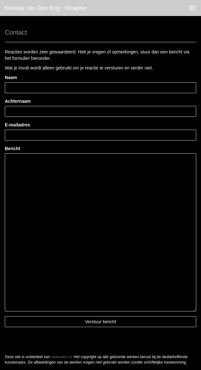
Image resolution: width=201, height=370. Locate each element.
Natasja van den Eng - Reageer (46, 8)
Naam (11, 77)
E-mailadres (17, 124)
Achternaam (18, 101)
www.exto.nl (61, 357)
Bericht (12, 148)
